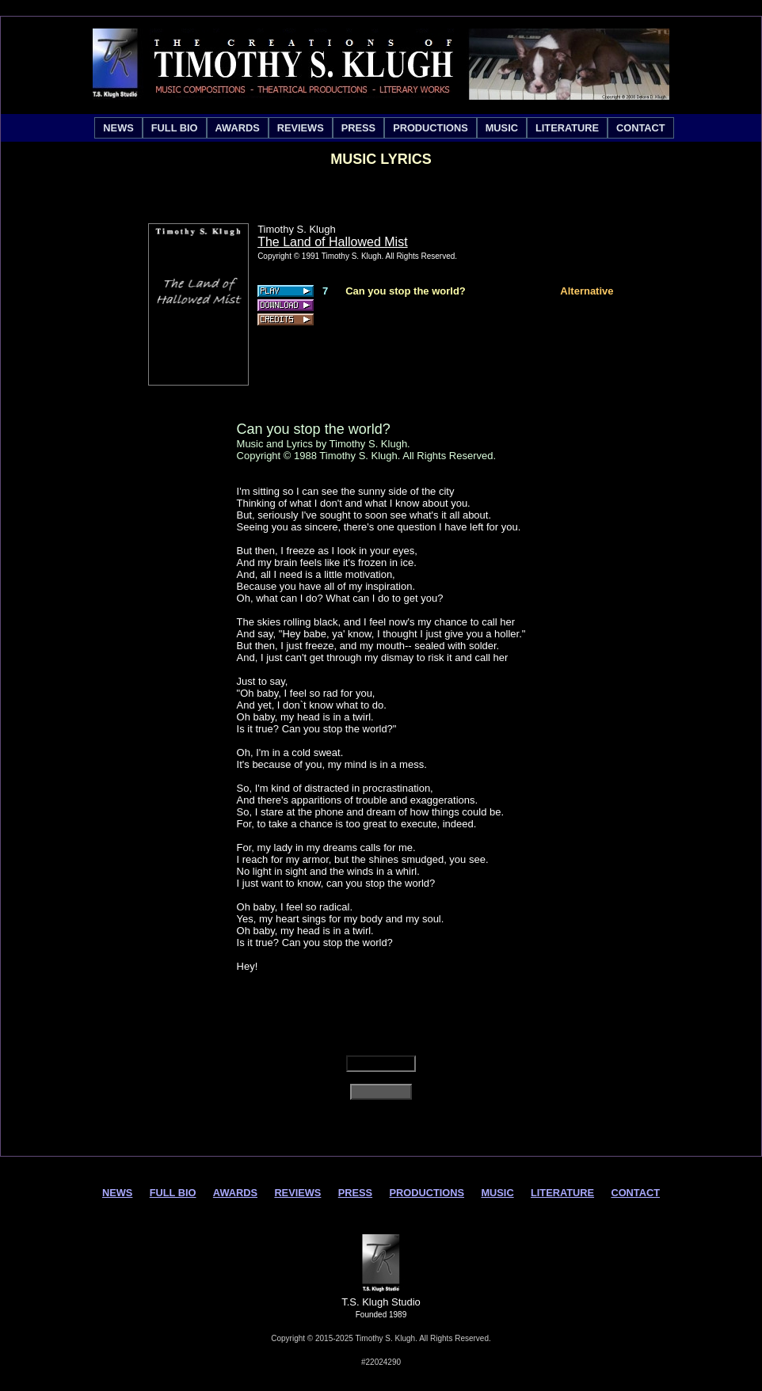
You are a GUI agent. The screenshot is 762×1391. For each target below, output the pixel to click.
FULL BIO (174, 128)
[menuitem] (118, 128)
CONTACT (640, 128)
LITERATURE (567, 128)
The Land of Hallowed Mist (332, 242)
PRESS (358, 128)
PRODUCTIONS (430, 128)
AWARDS (237, 128)
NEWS (118, 128)
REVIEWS (300, 128)
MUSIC (502, 128)
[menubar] (383, 128)
